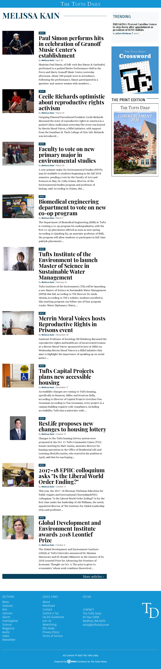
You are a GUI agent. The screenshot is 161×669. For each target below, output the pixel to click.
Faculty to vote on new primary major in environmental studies (67, 154)
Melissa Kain (48, 60)
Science (7, 624)
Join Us (47, 621)
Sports (6, 617)
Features (7, 605)
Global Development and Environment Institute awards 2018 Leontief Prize (70, 531)
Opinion (7, 613)
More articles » (93, 576)
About (46, 602)
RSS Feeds (49, 628)
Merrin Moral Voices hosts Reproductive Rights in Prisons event (72, 323)
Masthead (49, 605)
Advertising (49, 624)
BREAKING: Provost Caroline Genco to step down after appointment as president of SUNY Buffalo (135, 27)
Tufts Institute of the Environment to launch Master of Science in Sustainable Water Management (68, 265)
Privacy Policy (51, 632)
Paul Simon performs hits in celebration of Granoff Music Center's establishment (71, 46)
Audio (6, 632)
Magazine (8, 628)
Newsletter (9, 639)
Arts (4, 609)
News (42, 33)
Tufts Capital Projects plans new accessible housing (66, 376)
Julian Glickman (123, 33)
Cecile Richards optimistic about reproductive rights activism (72, 102)
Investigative (10, 621)
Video (5, 636)
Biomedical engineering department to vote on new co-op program (72, 207)
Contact (47, 609)
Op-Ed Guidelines (53, 617)
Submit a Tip (50, 613)
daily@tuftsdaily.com (96, 625)
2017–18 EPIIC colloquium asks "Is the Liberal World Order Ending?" (72, 475)
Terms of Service (53, 636)
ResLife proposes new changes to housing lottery (72, 426)
